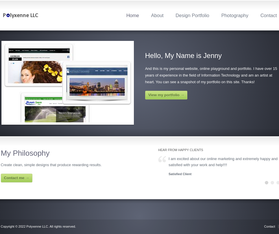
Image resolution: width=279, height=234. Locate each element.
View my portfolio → (166, 95)
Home (132, 15)
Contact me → (16, 178)
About (157, 15)
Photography (234, 15)
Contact (268, 15)
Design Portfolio (192, 15)
